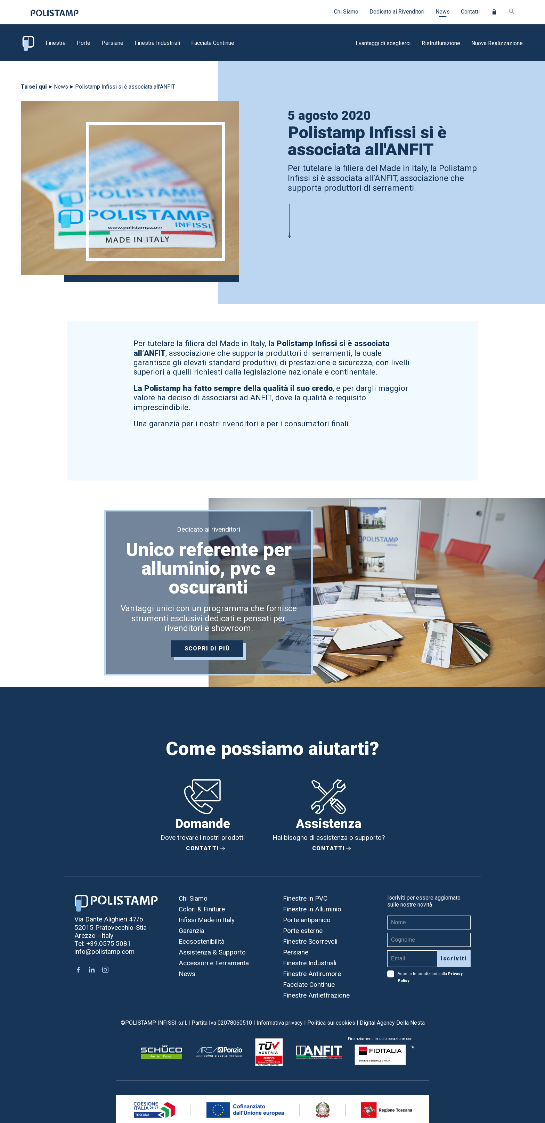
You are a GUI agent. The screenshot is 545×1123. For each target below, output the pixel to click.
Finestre (56, 43)
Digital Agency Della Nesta (392, 1022)
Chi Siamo (346, 11)
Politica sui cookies (331, 1022)
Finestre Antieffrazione (316, 995)
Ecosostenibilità (202, 941)
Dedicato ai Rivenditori (396, 11)
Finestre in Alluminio (312, 909)
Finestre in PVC (305, 898)
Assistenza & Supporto (212, 952)
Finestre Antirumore (312, 974)
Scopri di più (208, 650)
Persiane (112, 43)
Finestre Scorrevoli (310, 941)
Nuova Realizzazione (497, 43)
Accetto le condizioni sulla (425, 973)
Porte (83, 43)
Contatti (470, 11)
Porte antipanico (307, 920)
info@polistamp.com (104, 952)
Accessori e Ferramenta (214, 963)
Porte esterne (303, 931)
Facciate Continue (212, 43)
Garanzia (191, 931)
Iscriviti (454, 958)
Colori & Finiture (202, 909)
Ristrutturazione (441, 43)
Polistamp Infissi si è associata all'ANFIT (125, 86)
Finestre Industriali (157, 43)
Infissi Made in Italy (207, 920)
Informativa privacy (280, 1022)
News (443, 11)
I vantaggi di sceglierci (383, 43)
